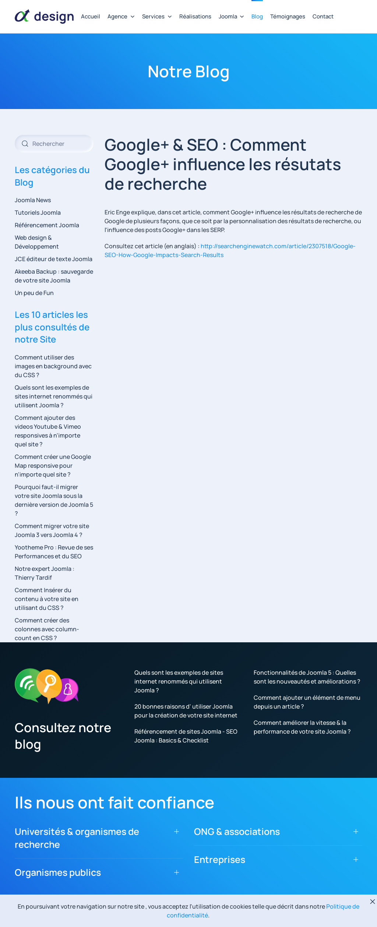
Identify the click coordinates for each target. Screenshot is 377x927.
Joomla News (33, 200)
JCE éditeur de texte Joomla (53, 259)
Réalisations (195, 16)
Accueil (90, 16)
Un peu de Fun (34, 293)
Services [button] (157, 16)
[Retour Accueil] (44, 16)
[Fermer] (372, 901)
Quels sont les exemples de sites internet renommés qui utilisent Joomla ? (53, 396)
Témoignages (287, 16)
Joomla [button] (231, 16)
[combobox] (54, 143)
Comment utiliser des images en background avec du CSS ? (53, 366)
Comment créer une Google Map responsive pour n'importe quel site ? (53, 465)
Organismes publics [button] (58, 872)
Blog (257, 16)
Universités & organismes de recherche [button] (77, 838)
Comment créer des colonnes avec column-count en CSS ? (47, 629)
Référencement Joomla (47, 225)
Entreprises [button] (219, 859)
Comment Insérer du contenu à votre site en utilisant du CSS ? (46, 599)
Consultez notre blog (63, 735)
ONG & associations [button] (237, 831)
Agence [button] (121, 16)
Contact (323, 16)
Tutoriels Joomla (38, 212)
